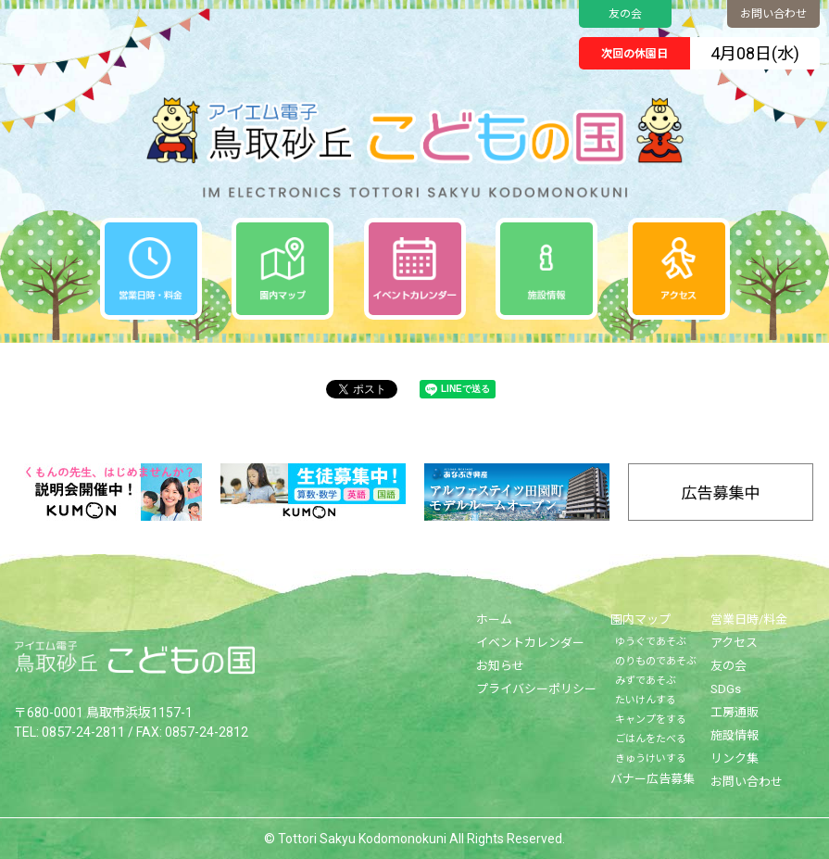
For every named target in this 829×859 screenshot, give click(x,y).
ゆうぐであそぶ (650, 642)
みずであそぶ (645, 681)
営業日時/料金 (748, 619)
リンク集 (734, 758)
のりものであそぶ (656, 661)
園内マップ (640, 619)
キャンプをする (650, 720)
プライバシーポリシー (536, 689)
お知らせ (500, 666)
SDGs (725, 689)
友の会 (625, 13)
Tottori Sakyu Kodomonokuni (362, 838)
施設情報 (734, 735)
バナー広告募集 (652, 779)
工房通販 (734, 712)
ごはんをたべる (650, 739)
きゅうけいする (650, 758)
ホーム (494, 619)
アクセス (734, 643)
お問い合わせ (773, 13)
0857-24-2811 (83, 731)
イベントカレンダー (530, 643)
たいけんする (645, 700)
